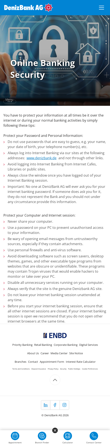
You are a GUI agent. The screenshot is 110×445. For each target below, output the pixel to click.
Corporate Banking (66, 345)
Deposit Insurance (38, 369)
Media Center (59, 353)
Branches (20, 362)
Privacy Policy (53, 369)
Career (45, 353)
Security (63, 369)
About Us (33, 353)
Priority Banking (22, 345)
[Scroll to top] (55, 380)
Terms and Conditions (21, 369)
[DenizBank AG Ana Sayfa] (28, 7)
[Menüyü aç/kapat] (101, 7)
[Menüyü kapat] (55, 430)
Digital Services (88, 345)
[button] (55, 99)
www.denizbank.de (41, 158)
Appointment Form (52, 362)
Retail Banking (43, 345)
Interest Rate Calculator (81, 362)
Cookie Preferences (90, 369)
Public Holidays (74, 369)
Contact (33, 362)
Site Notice (76, 353)
